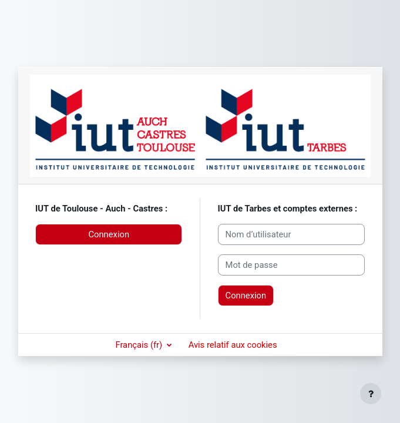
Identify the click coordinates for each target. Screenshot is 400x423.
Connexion (108, 234)
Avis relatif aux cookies (233, 345)
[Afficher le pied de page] (370, 393)
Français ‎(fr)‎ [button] (139, 345)
